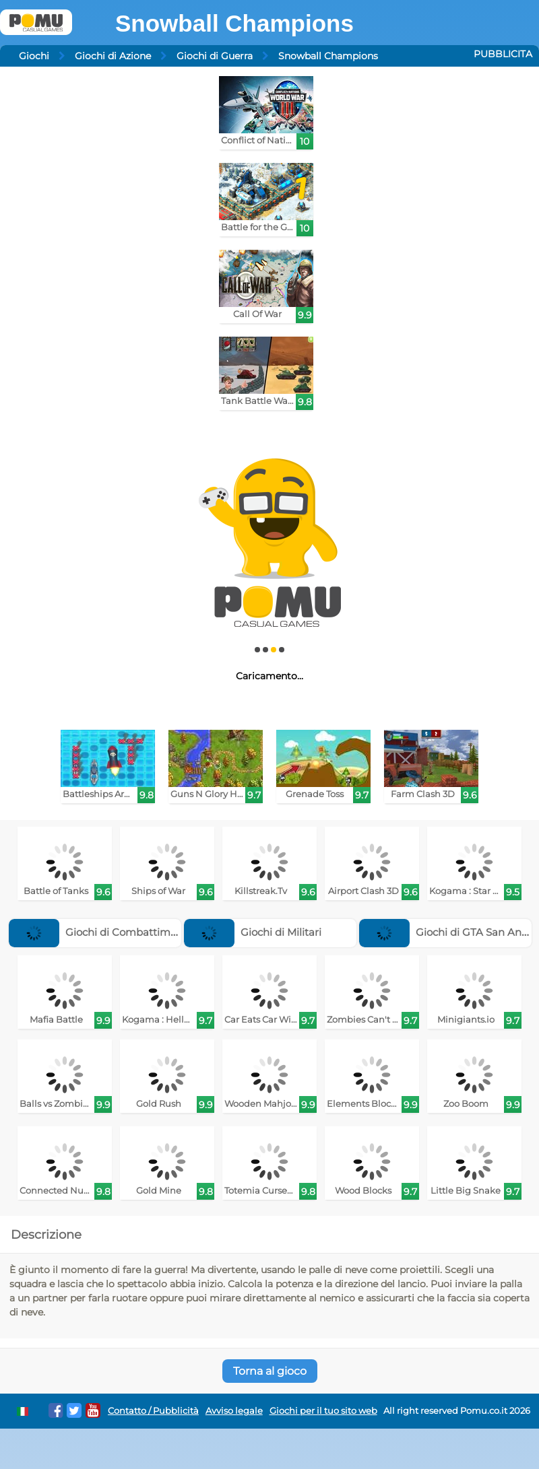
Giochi (34, 56)
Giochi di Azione (113, 56)
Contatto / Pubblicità (153, 1411)
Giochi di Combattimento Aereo (117, 932)
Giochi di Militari (252, 932)
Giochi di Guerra (215, 56)
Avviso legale (234, 1411)
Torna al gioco (270, 1371)
